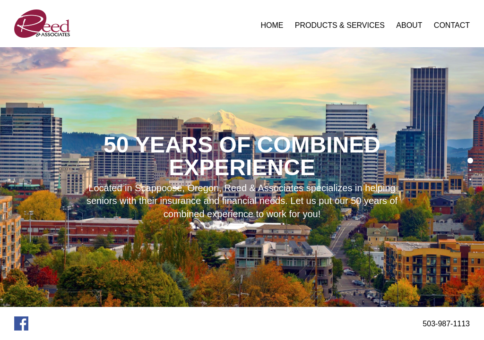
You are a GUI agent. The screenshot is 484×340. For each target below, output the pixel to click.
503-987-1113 (446, 324)
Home (271, 25)
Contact (452, 25)
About (409, 25)
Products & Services (340, 25)
